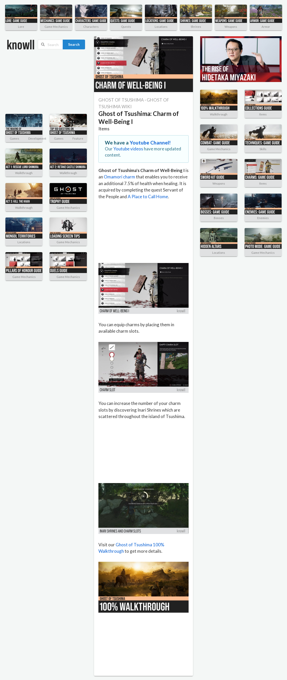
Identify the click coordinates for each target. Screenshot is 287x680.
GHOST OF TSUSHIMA (121, 100)
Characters (91, 26)
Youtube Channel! (150, 143)
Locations (161, 26)
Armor (266, 26)
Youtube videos (128, 148)
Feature (77, 138)
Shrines (196, 26)
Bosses (219, 218)
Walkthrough (24, 173)
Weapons (231, 26)
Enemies (263, 218)
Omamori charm (119, 176)
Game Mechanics (56, 26)
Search (74, 44)
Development (37, 138)
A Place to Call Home (148, 196)
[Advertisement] (32, 81)
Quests (126, 26)
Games (14, 138)
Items (103, 128)
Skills (263, 149)
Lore (21, 26)
